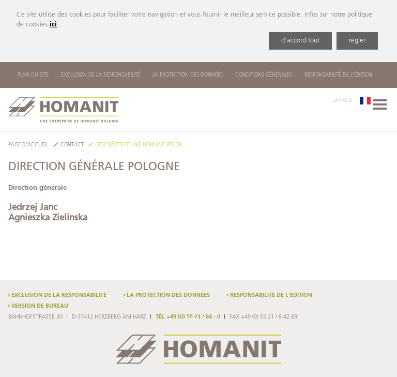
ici (53, 24)
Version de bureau (39, 306)
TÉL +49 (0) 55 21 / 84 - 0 (188, 317)
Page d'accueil (28, 145)
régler (357, 40)
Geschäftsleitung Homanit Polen (138, 145)
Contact (72, 145)
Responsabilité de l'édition (338, 75)
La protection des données (187, 75)
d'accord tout (300, 40)
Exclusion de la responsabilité (100, 75)
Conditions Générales (263, 75)
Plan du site (33, 75)
